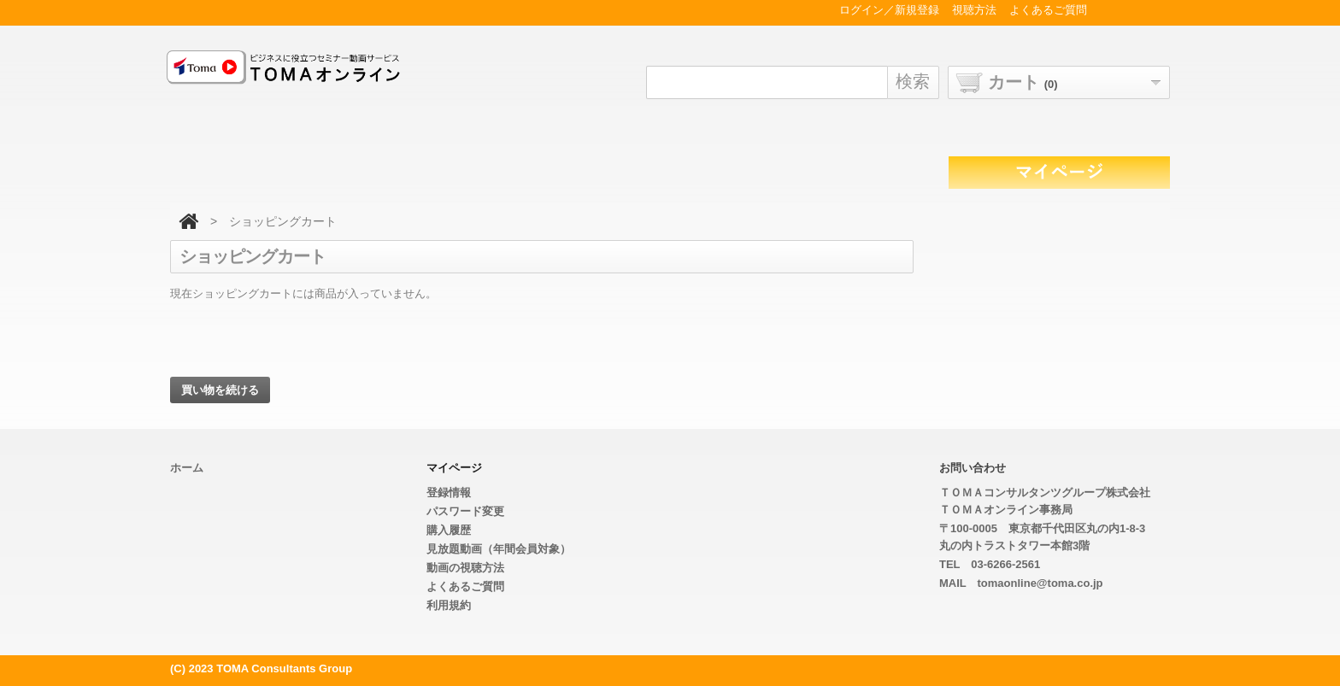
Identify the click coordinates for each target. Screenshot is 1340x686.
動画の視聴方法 (465, 567)
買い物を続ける (220, 390)
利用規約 (448, 605)
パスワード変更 (465, 511)
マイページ (454, 467)
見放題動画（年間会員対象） (498, 548)
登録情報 (448, 492)
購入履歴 (448, 530)
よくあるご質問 (465, 586)
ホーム (186, 467)
